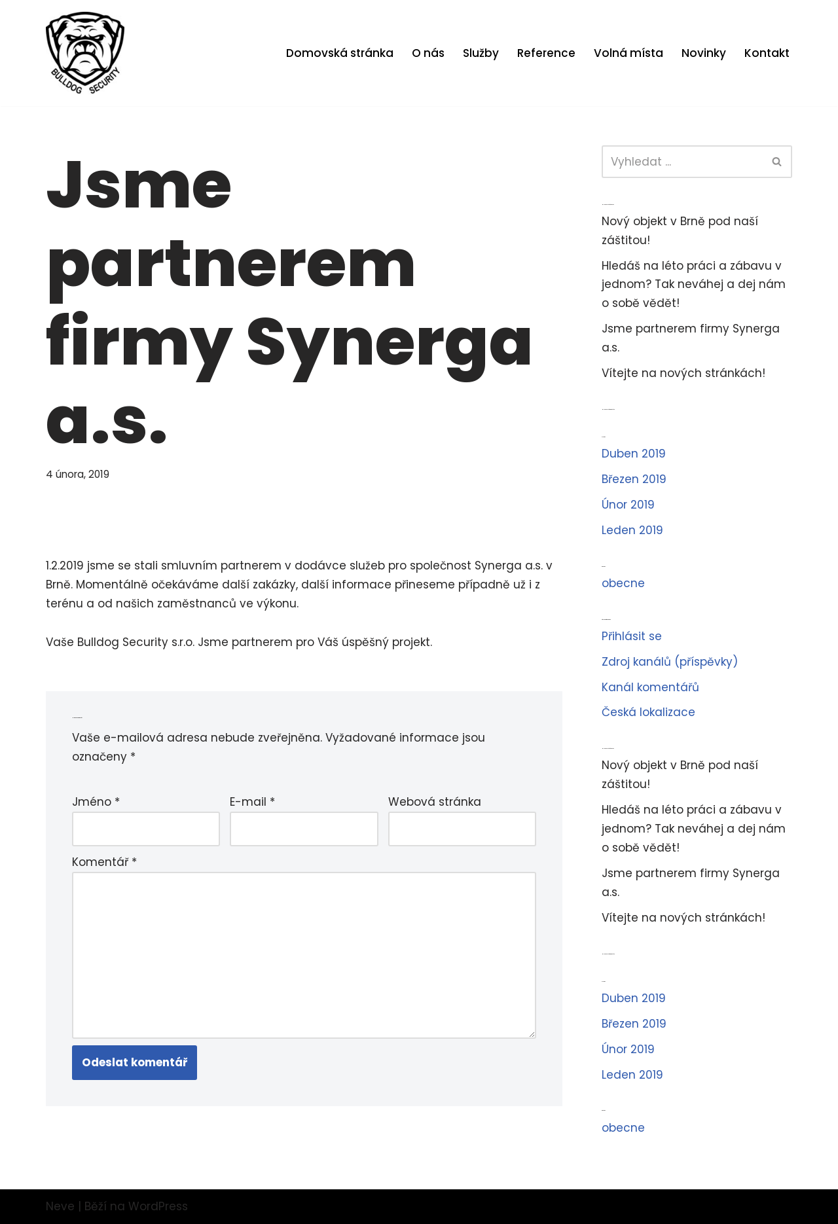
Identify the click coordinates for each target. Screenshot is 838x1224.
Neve (60, 1206)
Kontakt (767, 53)
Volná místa (628, 53)
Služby (481, 53)
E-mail (252, 802)
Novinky (704, 53)
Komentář (104, 862)
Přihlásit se (632, 636)
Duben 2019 (634, 453)
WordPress (158, 1206)
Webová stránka (434, 802)
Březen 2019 (634, 479)
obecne (623, 583)
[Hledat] (682, 161)
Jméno (96, 802)
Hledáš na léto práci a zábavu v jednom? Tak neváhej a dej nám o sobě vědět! (694, 285)
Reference (546, 53)
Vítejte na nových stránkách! (683, 373)
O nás (428, 53)
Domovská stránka (339, 53)
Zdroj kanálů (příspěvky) (670, 662)
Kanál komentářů (650, 687)
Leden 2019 (632, 530)
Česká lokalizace (648, 712)
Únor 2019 (628, 505)
